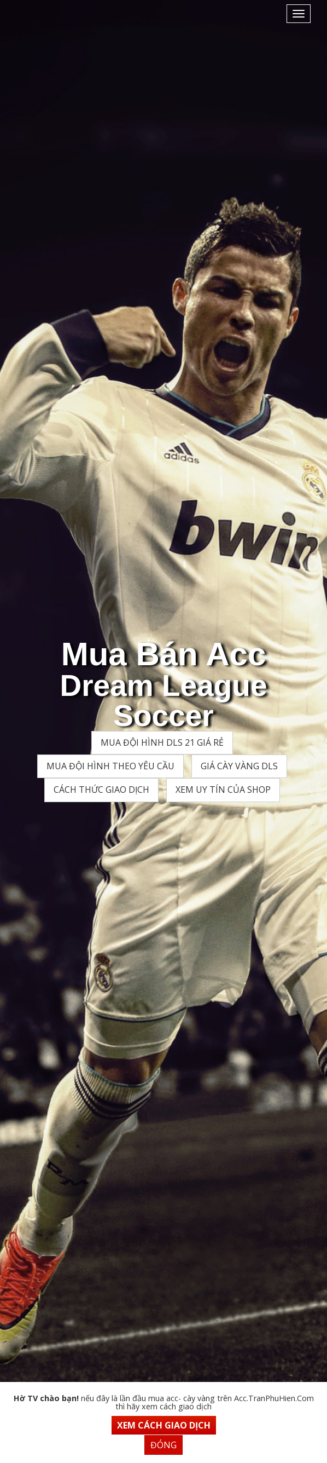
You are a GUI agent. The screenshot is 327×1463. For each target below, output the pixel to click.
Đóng (163, 1445)
